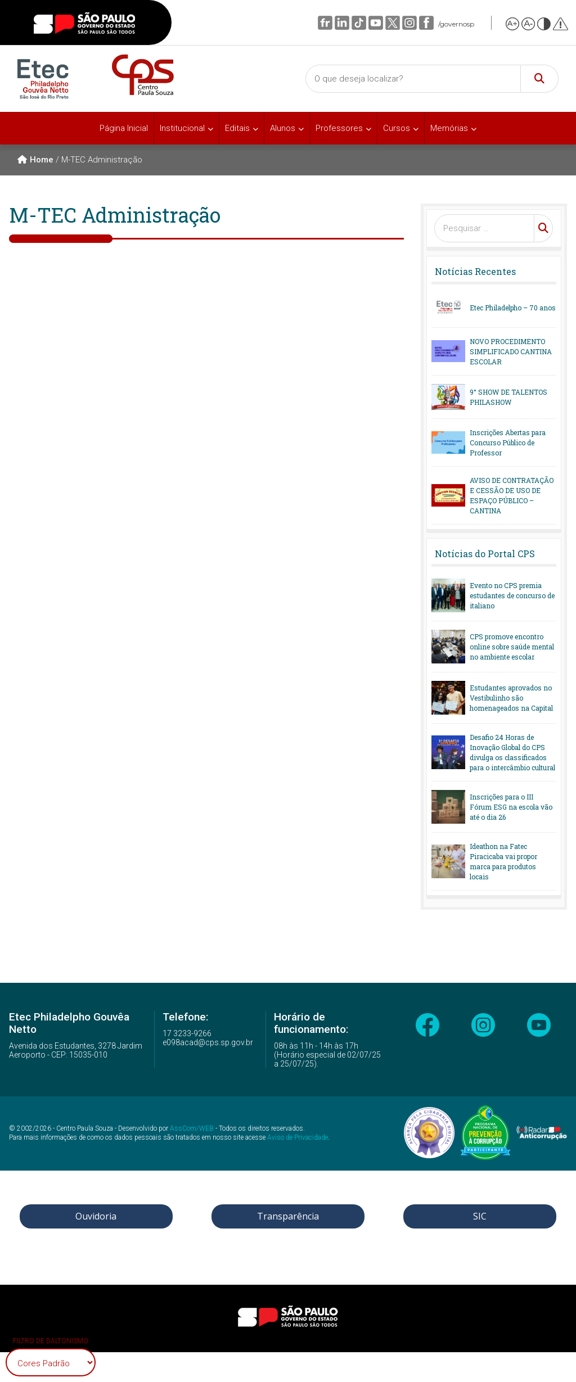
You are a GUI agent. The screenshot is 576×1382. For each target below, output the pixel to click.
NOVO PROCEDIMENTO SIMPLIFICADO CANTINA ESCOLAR (511, 351)
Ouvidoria (95, 1216)
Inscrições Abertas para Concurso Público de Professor (508, 442)
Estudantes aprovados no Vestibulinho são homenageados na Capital (511, 697)
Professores (339, 128)
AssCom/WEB (192, 1128)
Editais (237, 128)
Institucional (182, 128)
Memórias (449, 128)
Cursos (396, 128)
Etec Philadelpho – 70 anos (513, 307)
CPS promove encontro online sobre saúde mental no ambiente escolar (512, 646)
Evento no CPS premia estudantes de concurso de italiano (512, 595)
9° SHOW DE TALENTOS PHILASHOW (508, 397)
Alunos (282, 128)
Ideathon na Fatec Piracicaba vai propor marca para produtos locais (503, 861)
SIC (480, 1216)
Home (35, 160)
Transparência (288, 1216)
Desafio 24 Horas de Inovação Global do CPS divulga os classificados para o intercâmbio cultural (512, 752)
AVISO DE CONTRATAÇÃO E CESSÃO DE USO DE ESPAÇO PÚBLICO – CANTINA (512, 495)
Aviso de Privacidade (297, 1137)
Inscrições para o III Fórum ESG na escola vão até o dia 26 (511, 806)
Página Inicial (124, 128)
